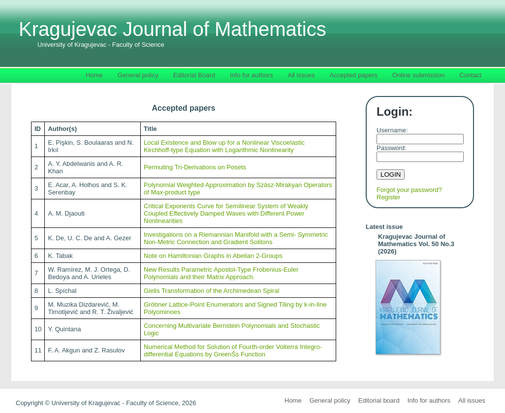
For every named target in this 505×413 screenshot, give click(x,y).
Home (293, 400)
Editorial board (379, 400)
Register (388, 197)
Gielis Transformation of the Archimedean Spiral (211, 290)
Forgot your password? (409, 189)
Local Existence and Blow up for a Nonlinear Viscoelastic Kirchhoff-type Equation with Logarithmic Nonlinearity (224, 146)
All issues (471, 400)
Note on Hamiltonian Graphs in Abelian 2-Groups (213, 255)
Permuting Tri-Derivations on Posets (195, 167)
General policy (330, 400)
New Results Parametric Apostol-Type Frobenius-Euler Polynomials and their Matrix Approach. (221, 273)
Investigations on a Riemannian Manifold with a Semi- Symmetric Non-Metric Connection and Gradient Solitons (236, 238)
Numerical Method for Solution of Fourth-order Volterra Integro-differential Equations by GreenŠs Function (233, 350)
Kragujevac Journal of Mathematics (172, 33)
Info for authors (429, 400)
